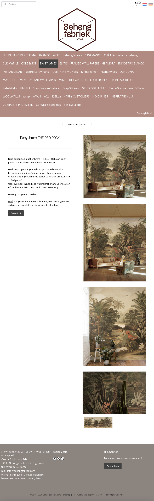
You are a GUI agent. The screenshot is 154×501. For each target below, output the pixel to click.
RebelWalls (10, 88)
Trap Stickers (70, 88)
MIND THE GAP (69, 80)
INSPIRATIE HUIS (122, 96)
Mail (10, 201)
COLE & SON (29, 63)
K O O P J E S (100, 96)
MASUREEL (10, 80)
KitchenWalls (108, 72)
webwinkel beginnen (87, 494)
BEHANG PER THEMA (22, 55)
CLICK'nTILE (11, 63)
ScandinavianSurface (46, 88)
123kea (56, 96)
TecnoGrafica (117, 88)
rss (74, 494)
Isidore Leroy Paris (37, 72)
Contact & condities (48, 105)
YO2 (46, 96)
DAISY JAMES (48, 63)
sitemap (66, 494)
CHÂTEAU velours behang (121, 55)
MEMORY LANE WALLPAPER (38, 80)
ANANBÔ (44, 55)
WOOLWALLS (11, 96)
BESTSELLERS (72, 105)
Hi (4, 55)
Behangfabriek (72, 55)
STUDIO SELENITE (94, 88)
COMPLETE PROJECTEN (18, 105)
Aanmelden (113, 465)
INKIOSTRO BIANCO (131, 63)
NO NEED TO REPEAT (95, 80)
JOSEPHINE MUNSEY (65, 72)
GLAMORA (108, 63)
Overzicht (16, 213)
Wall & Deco (136, 88)
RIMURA (25, 88)
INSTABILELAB (12, 72)
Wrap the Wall (32, 96)
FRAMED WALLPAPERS (84, 63)
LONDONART (128, 72)
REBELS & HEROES (123, 80)
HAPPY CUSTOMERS (77, 96)
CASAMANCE (93, 55)
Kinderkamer (89, 72)
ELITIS (63, 63)
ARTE (56, 55)
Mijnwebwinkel (117, 494)
